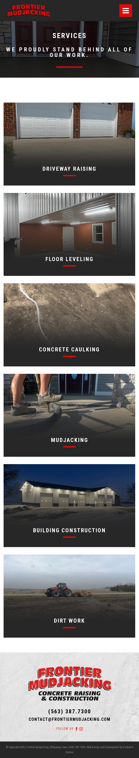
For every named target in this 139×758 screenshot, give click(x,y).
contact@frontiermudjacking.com (70, 719)
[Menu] (125, 10)
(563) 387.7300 (69, 711)
